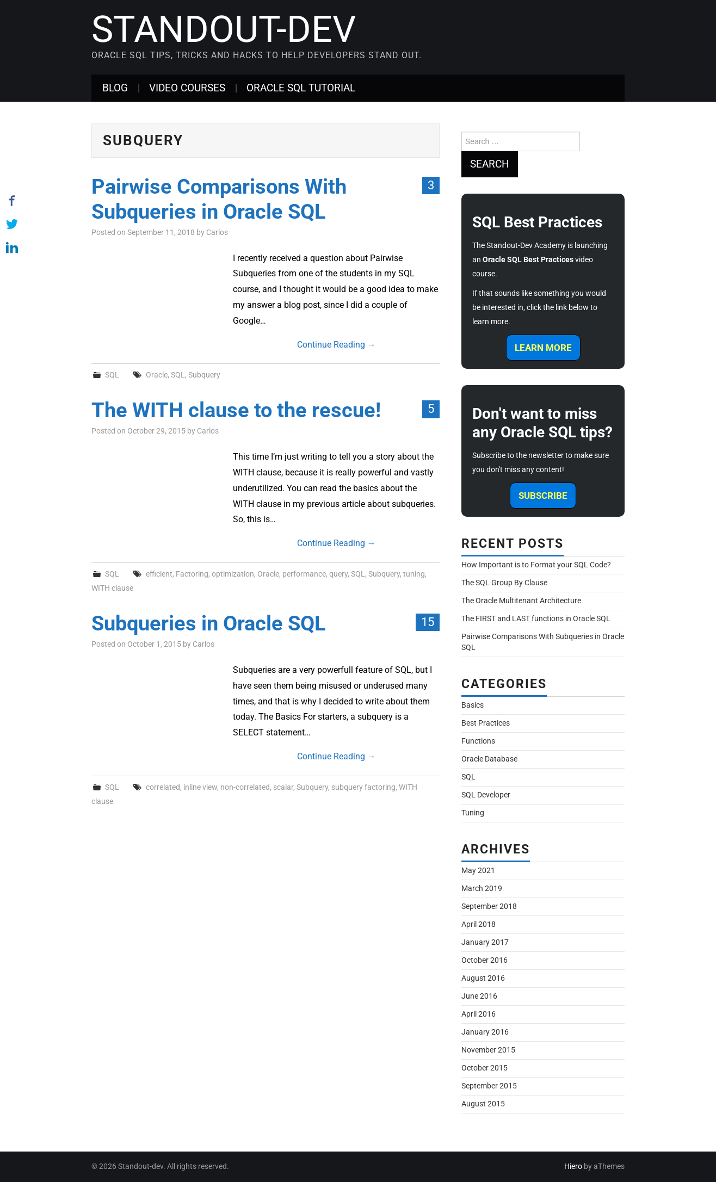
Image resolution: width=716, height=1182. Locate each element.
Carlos (217, 232)
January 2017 (485, 942)
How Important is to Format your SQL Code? (536, 565)
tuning (414, 574)
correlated (163, 787)
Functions (478, 741)
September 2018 (489, 906)
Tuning (472, 813)
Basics (472, 705)
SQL (112, 375)
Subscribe (543, 495)
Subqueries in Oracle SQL (208, 623)
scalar (283, 787)
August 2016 (483, 978)
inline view (200, 787)
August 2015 (483, 1104)
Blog (115, 88)
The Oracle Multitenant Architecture (521, 600)
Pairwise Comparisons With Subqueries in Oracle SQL (219, 199)
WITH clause (112, 588)
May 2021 (478, 870)
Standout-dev (223, 29)
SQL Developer (485, 795)
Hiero (573, 1166)
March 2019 (481, 888)
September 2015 (489, 1086)
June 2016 (479, 996)
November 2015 (488, 1050)
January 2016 (485, 1032)
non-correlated (245, 787)
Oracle (157, 375)
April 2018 (478, 924)
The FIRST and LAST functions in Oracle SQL (535, 618)
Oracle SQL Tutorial (300, 88)
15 (427, 622)
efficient (159, 574)
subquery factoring (363, 787)
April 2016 (478, 1014)
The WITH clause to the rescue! (236, 410)
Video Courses (187, 88)
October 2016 (484, 960)
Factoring (192, 574)
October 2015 (484, 1068)
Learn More (543, 347)
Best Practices (485, 723)
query (338, 574)
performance (304, 574)
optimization (233, 574)
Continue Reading (336, 344)
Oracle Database (489, 759)
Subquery (204, 375)
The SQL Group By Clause (504, 582)
